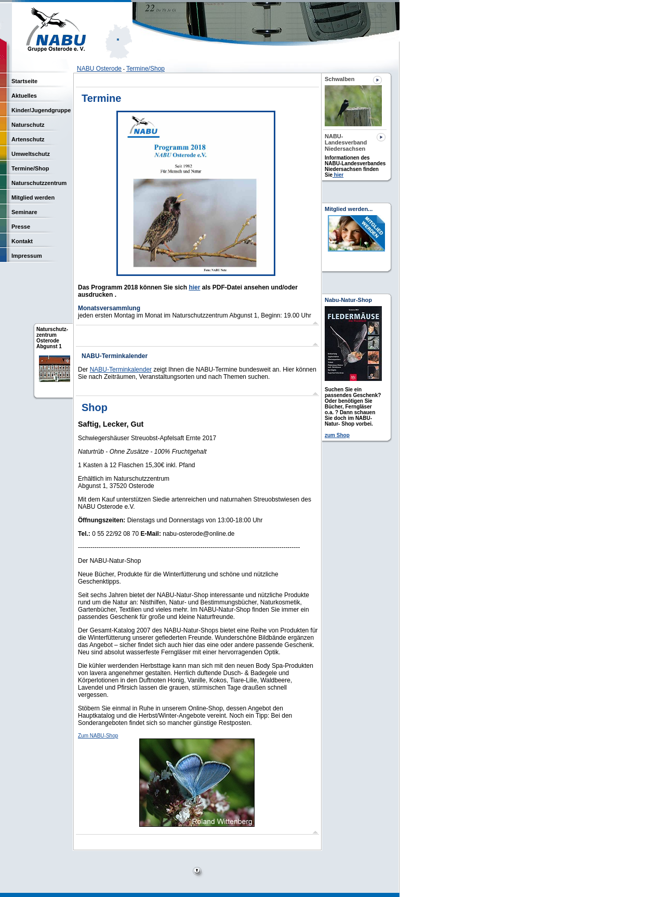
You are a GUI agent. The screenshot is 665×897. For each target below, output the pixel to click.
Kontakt (22, 241)
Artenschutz (28, 139)
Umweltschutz (30, 154)
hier (194, 287)
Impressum (26, 256)
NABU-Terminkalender (121, 369)
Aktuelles (24, 96)
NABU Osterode (99, 68)
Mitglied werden (33, 197)
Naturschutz (28, 125)
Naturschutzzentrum (38, 183)
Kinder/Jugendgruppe (41, 110)
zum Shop (337, 435)
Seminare (24, 212)
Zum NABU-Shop (98, 735)
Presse (20, 226)
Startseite (24, 81)
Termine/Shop (145, 68)
